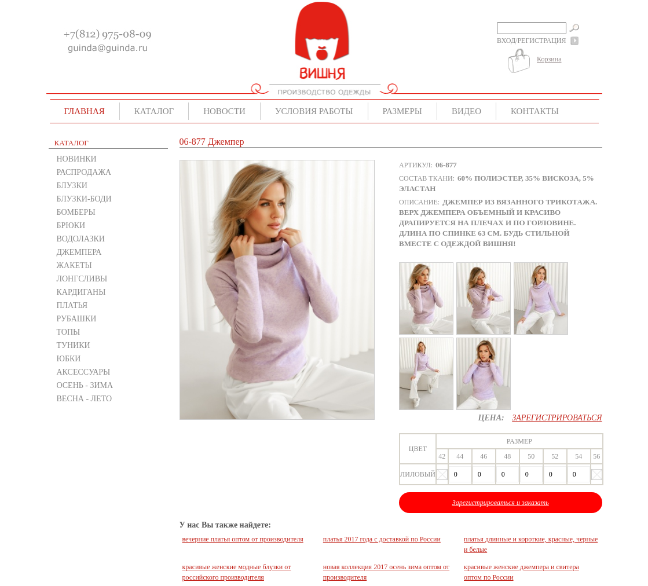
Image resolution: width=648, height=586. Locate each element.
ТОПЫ (68, 332)
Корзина (549, 59)
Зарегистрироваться (557, 417)
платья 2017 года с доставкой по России (382, 539)
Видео (466, 111)
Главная (84, 111)
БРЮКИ (71, 225)
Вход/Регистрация (531, 40)
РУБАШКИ (77, 318)
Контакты (535, 111)
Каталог (154, 111)
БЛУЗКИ (72, 185)
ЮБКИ (69, 358)
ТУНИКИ (73, 345)
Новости (224, 111)
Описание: (419, 202)
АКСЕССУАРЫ (84, 372)
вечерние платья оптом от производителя (242, 539)
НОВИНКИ (77, 159)
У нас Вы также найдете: (225, 525)
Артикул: (416, 165)
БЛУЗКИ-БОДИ (84, 199)
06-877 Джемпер (212, 141)
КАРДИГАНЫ (81, 292)
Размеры (402, 111)
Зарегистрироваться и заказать (500, 503)
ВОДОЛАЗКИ (81, 239)
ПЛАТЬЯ (72, 305)
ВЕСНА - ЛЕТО (84, 398)
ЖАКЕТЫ (74, 265)
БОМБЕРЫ (76, 212)
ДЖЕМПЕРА (79, 252)
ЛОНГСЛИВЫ (82, 278)
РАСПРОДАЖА (84, 172)
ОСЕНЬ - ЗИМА (85, 385)
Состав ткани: (427, 178)
